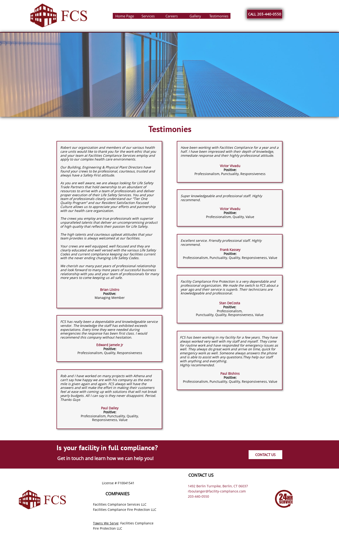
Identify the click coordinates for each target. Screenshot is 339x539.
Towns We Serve (105, 523)
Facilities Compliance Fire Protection (121, 509)
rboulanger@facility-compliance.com (217, 491)
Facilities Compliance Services (116, 504)
